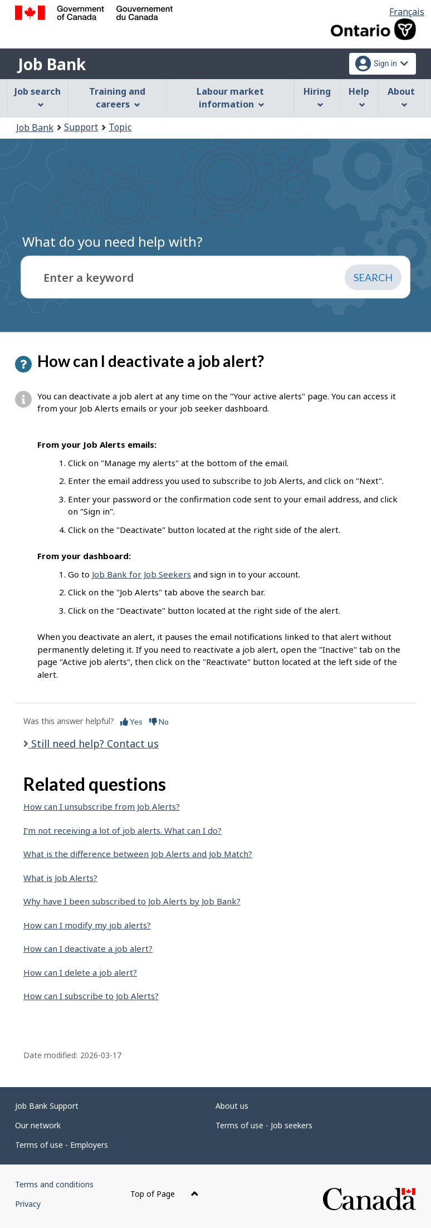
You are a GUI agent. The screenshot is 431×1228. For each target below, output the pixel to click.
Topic (120, 127)
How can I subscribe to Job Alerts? (91, 995)
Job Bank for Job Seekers (141, 574)
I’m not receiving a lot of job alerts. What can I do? (122, 830)
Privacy (28, 1203)
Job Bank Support (47, 1105)
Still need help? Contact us (93, 743)
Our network (38, 1125)
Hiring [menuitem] (317, 96)
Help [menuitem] (359, 96)
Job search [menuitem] (37, 96)
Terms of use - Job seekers (263, 1125)
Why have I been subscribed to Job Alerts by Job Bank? (132, 901)
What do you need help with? (112, 241)
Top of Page (164, 1193)
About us (231, 1105)
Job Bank (52, 64)
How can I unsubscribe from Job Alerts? (101, 806)
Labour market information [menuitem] (230, 97)
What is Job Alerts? (60, 877)
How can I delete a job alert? (80, 972)
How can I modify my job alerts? (87, 925)
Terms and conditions (54, 1184)
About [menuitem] (401, 96)
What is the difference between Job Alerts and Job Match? (137, 853)
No (159, 721)
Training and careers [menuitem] (117, 97)
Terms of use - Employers (61, 1144)
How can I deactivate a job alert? (88, 948)
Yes (131, 721)
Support (81, 127)
